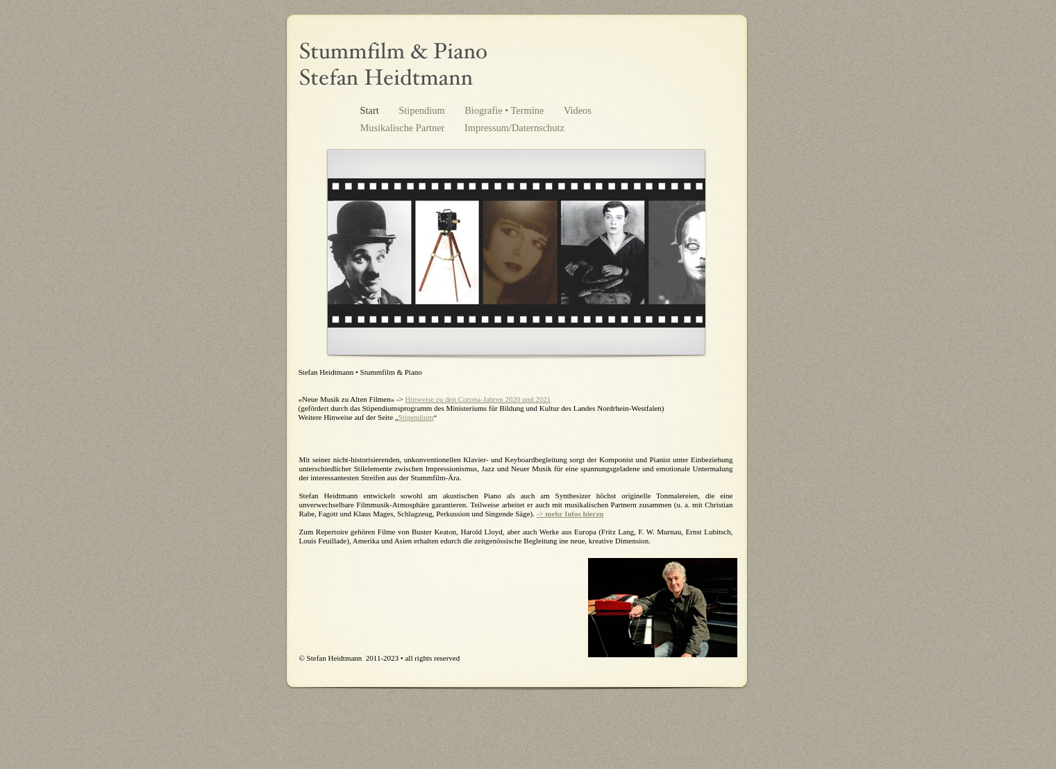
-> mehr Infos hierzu (570, 513)
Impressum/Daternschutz (514, 127)
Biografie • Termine (505, 110)
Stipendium (423, 110)
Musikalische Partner (404, 127)
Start (371, 110)
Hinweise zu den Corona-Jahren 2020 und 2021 (478, 399)
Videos (578, 110)
